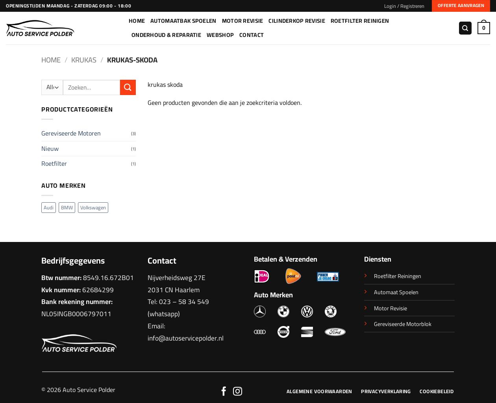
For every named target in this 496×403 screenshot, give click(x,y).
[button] (404, 6)
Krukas (83, 60)
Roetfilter (54, 163)
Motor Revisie (242, 20)
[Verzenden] (128, 87)
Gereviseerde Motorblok (402, 324)
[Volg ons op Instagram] (237, 392)
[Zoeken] (465, 28)
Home (137, 20)
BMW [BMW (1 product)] (67, 207)
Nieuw (50, 148)
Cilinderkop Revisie (296, 20)
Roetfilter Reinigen (360, 20)
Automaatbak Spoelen (183, 20)
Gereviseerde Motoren (71, 133)
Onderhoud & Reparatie (166, 34)
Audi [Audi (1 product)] (49, 207)
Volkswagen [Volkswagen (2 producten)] (93, 207)
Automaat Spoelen (396, 292)
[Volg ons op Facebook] (223, 392)
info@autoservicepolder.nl (186, 338)
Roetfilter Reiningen (397, 276)
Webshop (220, 34)
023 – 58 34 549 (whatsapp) (178, 307)
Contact (251, 34)
